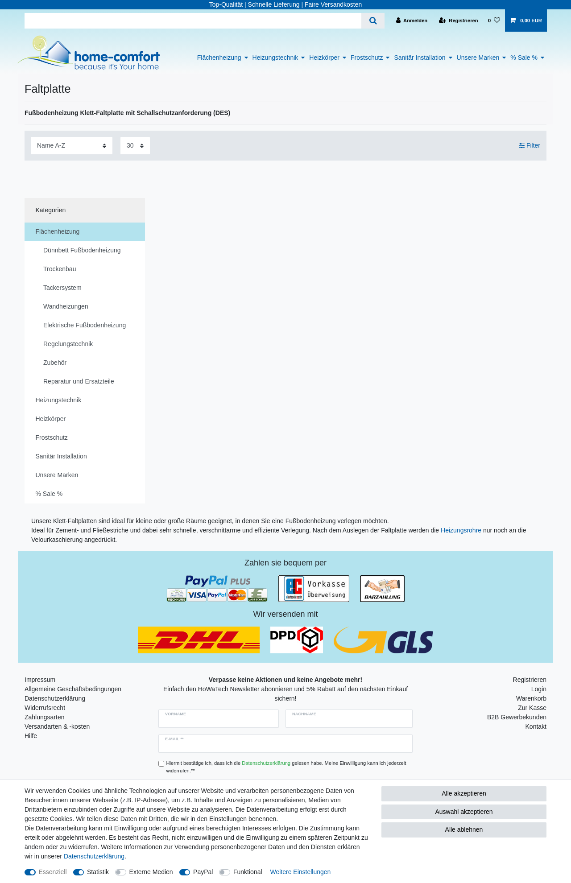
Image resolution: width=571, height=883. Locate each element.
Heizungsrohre (461, 530)
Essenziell (53, 871)
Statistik (98, 871)
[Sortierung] (71, 145)
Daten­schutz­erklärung (94, 856)
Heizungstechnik (275, 57)
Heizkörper (324, 57)
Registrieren (529, 679)
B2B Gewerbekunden (516, 717)
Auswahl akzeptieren (463, 811)
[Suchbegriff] (193, 21)
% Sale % (524, 57)
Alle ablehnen (464, 829)
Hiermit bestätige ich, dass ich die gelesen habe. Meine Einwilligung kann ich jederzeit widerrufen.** (286, 766)
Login (538, 689)
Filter (529, 145)
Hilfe (31, 735)
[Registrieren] (458, 20)
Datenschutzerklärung (55, 698)
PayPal (203, 871)
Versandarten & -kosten (57, 726)
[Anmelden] (412, 20)
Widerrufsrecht (45, 707)
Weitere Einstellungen (300, 871)
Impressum (40, 679)
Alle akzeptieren (464, 793)
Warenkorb (531, 698)
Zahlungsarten (45, 717)
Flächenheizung (219, 57)
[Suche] (372, 21)
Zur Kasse (532, 707)
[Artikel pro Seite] (135, 145)
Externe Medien (151, 871)
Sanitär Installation (419, 57)
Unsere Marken (478, 57)
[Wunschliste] (494, 20)
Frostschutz (367, 57)
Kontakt (535, 726)
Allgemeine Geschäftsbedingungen (73, 689)
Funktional (247, 871)
